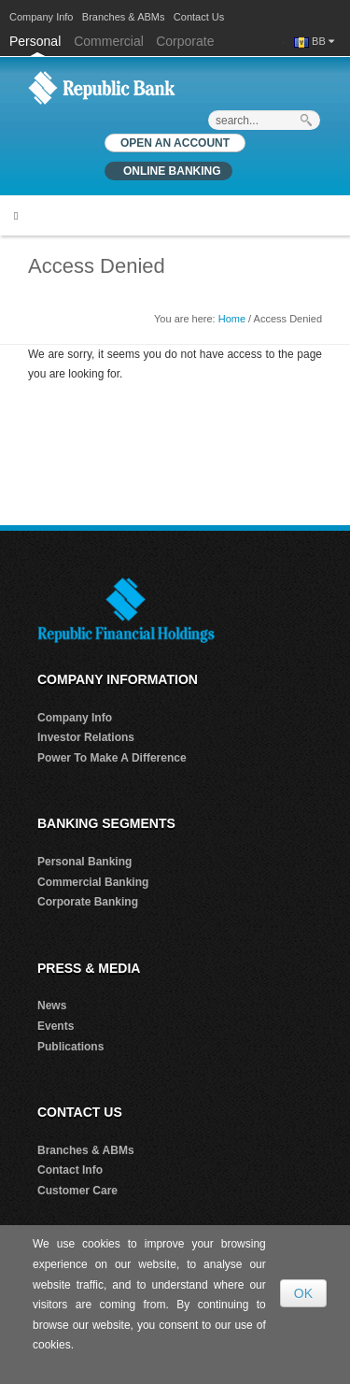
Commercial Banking (92, 882)
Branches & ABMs (123, 16)
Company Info (41, 16)
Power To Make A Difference (112, 757)
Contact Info (70, 1170)
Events (55, 1026)
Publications (70, 1046)
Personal (36, 41)
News (51, 1005)
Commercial (109, 41)
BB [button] (323, 41)
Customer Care (77, 1190)
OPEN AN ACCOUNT (175, 143)
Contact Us (199, 16)
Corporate (185, 41)
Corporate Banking (87, 901)
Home (231, 318)
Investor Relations (85, 737)
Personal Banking (84, 861)
